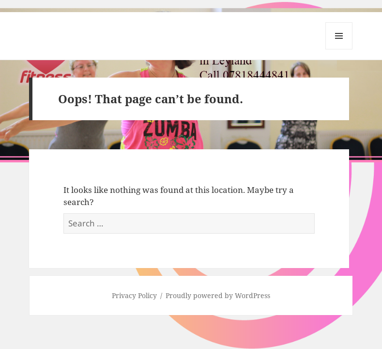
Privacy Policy (134, 295)
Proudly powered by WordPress (218, 295)
